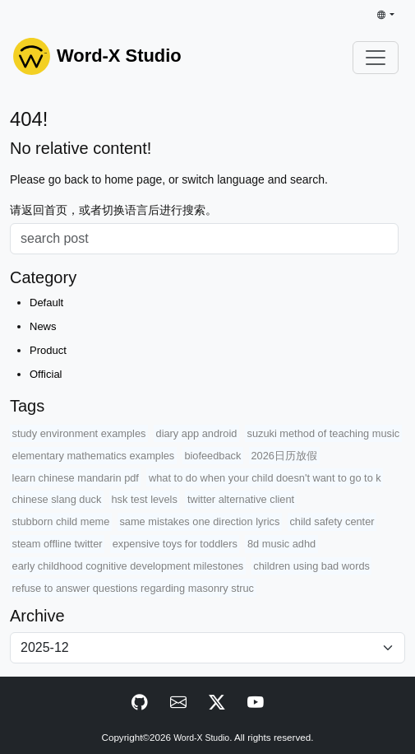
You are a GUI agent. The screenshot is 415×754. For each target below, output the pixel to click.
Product (48, 350)
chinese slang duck (57, 499)
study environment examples (79, 433)
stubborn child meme (61, 521)
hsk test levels (144, 499)
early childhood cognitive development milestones (128, 566)
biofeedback (212, 455)
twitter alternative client (240, 499)
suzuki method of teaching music (323, 433)
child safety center (331, 521)
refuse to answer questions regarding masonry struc (133, 588)
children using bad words (311, 566)
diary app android (196, 433)
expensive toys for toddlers (175, 544)
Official (46, 374)
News (43, 326)
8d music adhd (281, 544)
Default (46, 302)
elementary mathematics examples (93, 455)
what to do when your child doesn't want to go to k (265, 478)
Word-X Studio (201, 737)
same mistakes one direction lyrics (199, 521)
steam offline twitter (57, 544)
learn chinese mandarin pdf (75, 478)
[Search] (204, 238)
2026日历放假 (283, 455)
